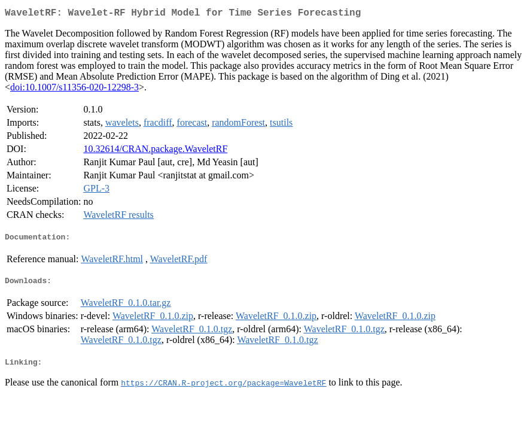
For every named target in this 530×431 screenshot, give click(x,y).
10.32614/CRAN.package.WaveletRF (155, 151)
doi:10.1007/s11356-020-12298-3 (74, 89)
